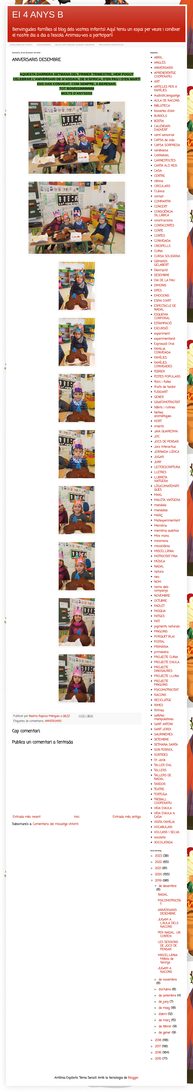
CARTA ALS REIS (165, 165)
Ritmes (159, 710)
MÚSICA (159, 561)
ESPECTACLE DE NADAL (165, 308)
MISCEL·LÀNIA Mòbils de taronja (167, 959)
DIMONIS (160, 285)
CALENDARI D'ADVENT (162, 128)
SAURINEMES (44, 44)
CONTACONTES (164, 225)
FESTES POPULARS (167, 376)
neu (156, 577)
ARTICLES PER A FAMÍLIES (165, 89)
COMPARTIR (162, 201)
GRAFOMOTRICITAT (167, 402)
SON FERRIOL (163, 750)
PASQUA (160, 611)
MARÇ (158, 515)
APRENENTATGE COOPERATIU (165, 75)
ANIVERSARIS (53, 721)
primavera (161, 652)
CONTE (158, 230)
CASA (158, 171)
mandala (160, 505)
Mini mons (161, 536)
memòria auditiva (166, 530)
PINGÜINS (161, 631)
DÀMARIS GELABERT (161, 263)
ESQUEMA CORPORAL (162, 316)
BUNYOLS (160, 116)
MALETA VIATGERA (167, 500)
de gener (165, 1032)
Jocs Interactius (165, 447)
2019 (159, 880)
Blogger (133, 1077)
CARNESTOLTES (165, 160)
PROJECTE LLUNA (166, 676)
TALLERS (160, 770)
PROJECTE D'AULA (166, 662)
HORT (158, 421)
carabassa (161, 150)
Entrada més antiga (127, 817)
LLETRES (160, 472)
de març (165, 1020)
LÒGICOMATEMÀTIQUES (166, 488)
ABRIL (158, 57)
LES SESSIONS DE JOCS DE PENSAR (168, 946)
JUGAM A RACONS (165, 970)
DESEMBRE (161, 275)
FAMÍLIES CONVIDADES (163, 365)
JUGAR (159, 457)
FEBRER (159, 371)
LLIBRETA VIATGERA (161, 479)
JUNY (157, 462)
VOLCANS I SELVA (166, 832)
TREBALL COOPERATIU (163, 801)
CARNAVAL (161, 155)
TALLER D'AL (163, 765)
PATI (157, 621)
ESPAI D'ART (162, 301)
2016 (158, 1052)
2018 (158, 1040)
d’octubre (165, 989)
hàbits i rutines (164, 407)
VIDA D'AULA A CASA (164, 815)
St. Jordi (159, 760)
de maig (165, 1008)
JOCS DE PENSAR (166, 441)
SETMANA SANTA (166, 744)
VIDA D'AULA (163, 808)
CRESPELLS (162, 246)
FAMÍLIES (160, 357)
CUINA (158, 251)
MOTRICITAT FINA (165, 556)
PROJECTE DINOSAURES (163, 669)
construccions (163, 220)
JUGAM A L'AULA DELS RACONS (168, 923)
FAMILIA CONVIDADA (162, 351)
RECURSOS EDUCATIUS (111, 44)
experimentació (164, 338)
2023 (159, 856)
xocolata (159, 837)
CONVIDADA (162, 241)
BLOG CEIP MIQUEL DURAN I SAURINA (75, 44)
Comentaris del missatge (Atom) (55, 824)
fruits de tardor (165, 387)
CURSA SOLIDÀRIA (167, 256)
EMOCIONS (161, 295)
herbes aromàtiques (162, 414)
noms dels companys (161, 589)
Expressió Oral (164, 344)
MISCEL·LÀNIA (164, 551)
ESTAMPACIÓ (163, 323)
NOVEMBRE (162, 595)
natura (158, 571)
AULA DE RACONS (166, 100)
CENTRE (159, 176)
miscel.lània (162, 546)
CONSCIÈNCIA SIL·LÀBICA (163, 213)
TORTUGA (160, 794)
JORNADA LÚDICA (166, 452)
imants (159, 426)
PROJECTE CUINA (166, 657)
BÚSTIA (159, 121)
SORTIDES (161, 755)
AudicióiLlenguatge (167, 95)
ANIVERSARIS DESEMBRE (167, 912)
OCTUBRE (160, 601)
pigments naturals (167, 626)
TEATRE (159, 789)
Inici (76, 817)
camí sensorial (164, 135)
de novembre (168, 979)
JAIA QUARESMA (166, 431)
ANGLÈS (160, 62)
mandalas (161, 510)
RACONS (160, 695)
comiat (158, 196)
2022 (159, 862)
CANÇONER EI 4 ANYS (21, 44)
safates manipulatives (163, 717)
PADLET (159, 606)
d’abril (163, 1014)
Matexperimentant (167, 520)
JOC (157, 436)
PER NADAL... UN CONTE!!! (169, 934)
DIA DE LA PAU (164, 280)
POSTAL (159, 642)
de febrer (165, 1026)
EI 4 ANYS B (37, 14)
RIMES (158, 705)
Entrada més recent (26, 817)
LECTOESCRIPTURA (167, 467)
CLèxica (159, 191)
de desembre (167, 886)
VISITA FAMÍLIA (164, 822)
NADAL (159, 566)
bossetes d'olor (164, 111)
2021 (158, 868)
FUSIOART (161, 392)
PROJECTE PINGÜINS (161, 683)
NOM (157, 582)
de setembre (168, 995)
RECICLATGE (162, 700)
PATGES (159, 616)
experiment (162, 333)
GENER (159, 397)
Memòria (160, 525)
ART (157, 81)
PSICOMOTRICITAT (166, 690)
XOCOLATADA (163, 842)
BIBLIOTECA (162, 106)
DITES (158, 290)
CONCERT (160, 206)
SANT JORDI (162, 729)
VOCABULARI (163, 827)
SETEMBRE (161, 739)
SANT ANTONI (163, 724)
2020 (159, 874)
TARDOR (160, 784)
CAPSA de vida (164, 140)
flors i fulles (162, 381)
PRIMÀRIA (161, 647)
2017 (158, 1046)
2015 (158, 1058)
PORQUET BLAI (164, 636)
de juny (164, 1001)
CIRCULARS (162, 186)
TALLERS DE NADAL (162, 777)
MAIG (158, 495)
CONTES (159, 236)
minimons (161, 541)
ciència (158, 181)
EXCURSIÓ (161, 328)
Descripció (161, 270)
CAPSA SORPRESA (167, 145)
